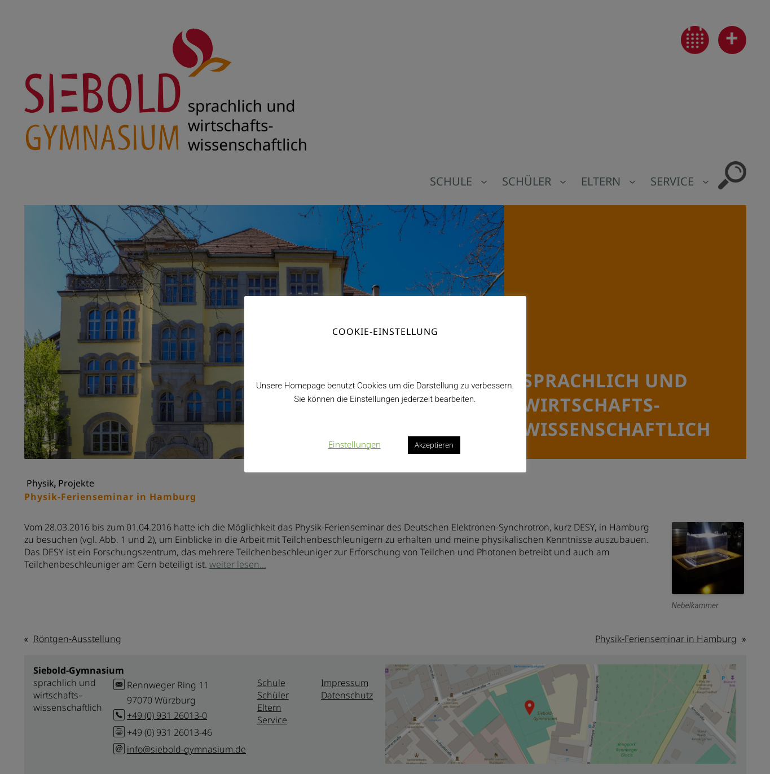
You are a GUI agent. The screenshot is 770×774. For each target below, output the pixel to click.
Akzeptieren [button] (434, 445)
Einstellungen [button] (354, 444)
